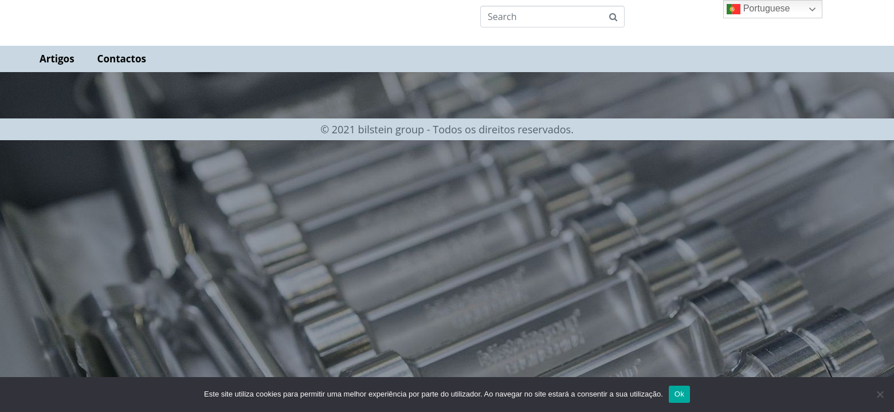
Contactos (121, 58)
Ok (679, 394)
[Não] (879, 394)
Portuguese (758, 9)
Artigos (57, 58)
